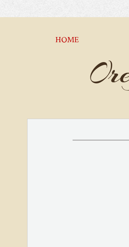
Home (67, 39)
